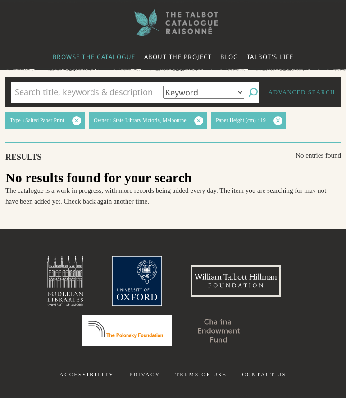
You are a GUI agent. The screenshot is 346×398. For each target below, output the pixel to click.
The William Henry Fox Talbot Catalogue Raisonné (173, 22)
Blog (229, 57)
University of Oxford (137, 281)
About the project (178, 57)
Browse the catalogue (94, 57)
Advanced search (302, 92)
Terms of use (201, 374)
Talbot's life (270, 57)
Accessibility (86, 374)
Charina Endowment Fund (219, 330)
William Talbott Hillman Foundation (236, 281)
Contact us (264, 374)
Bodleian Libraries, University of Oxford (65, 281)
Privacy (144, 374)
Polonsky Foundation (127, 330)
